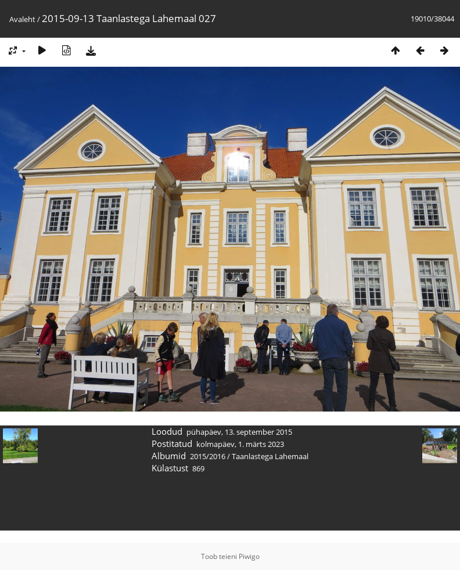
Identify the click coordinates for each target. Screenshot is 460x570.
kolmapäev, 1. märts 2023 (240, 444)
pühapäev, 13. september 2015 (239, 432)
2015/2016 (207, 456)
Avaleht (22, 19)
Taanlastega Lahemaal (270, 456)
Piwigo (249, 556)
